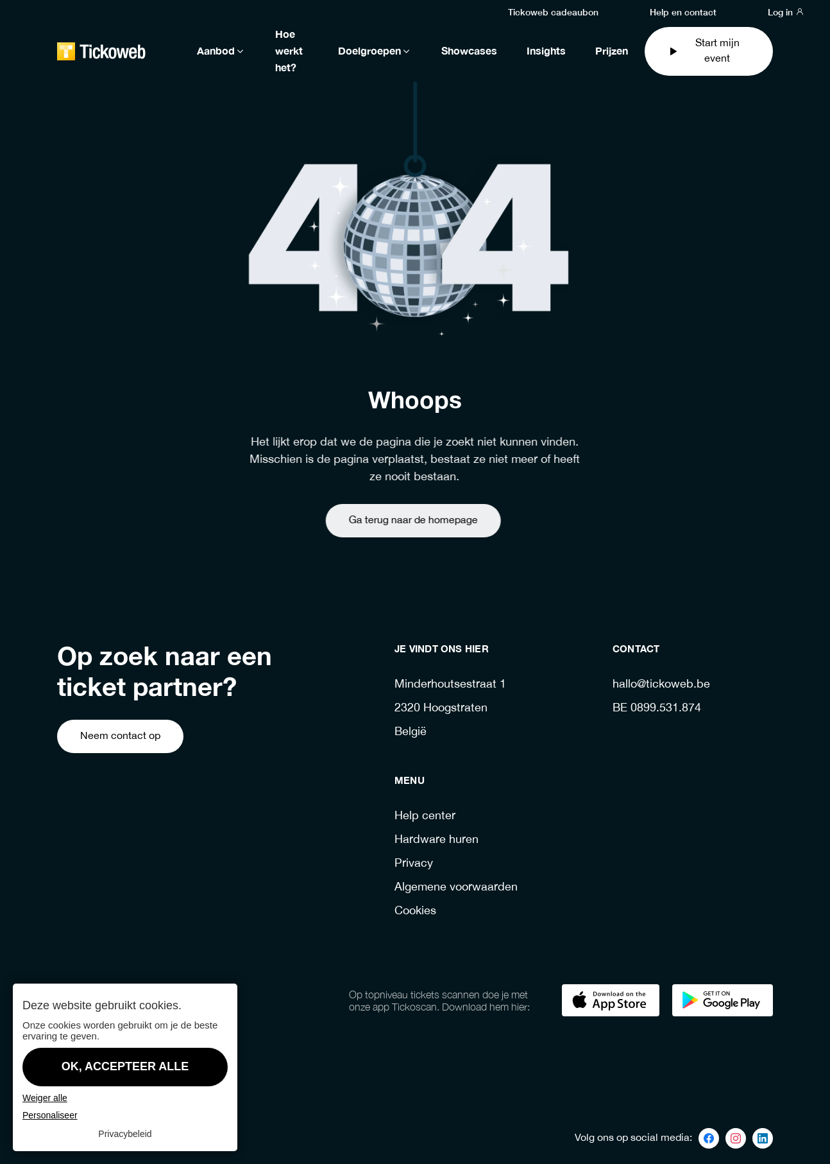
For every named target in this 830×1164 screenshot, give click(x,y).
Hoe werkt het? (289, 51)
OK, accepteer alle (125, 1066)
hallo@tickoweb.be (661, 684)
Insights (546, 51)
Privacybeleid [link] (124, 1134)
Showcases (469, 51)
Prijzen (611, 51)
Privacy (413, 864)
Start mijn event (703, 51)
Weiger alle (44, 1098)
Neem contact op (120, 736)
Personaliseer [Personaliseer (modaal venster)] (50, 1115)
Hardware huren (436, 840)
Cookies (415, 911)
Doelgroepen (375, 51)
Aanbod (221, 51)
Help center (424, 816)
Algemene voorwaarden (456, 887)
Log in (786, 11)
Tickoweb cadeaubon (553, 11)
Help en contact (683, 11)
